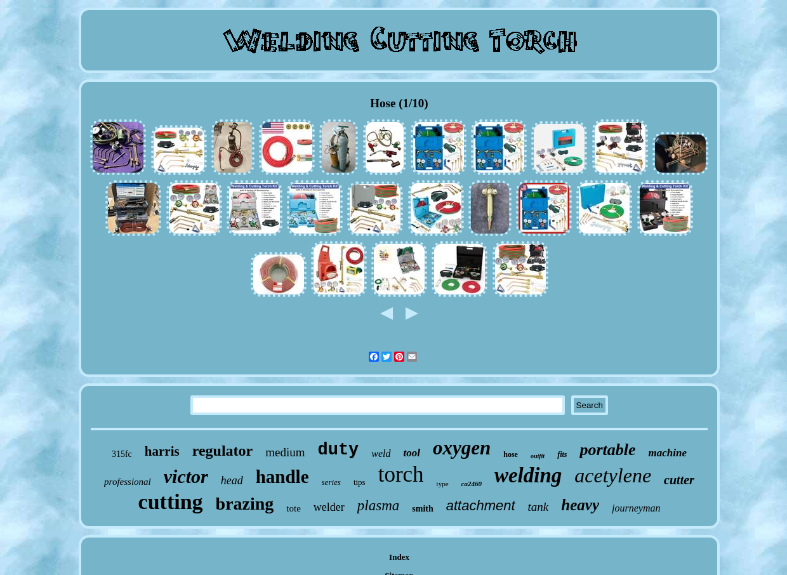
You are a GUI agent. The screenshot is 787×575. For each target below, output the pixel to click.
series (331, 482)
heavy (580, 504)
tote (293, 508)
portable (607, 449)
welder (329, 507)
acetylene (612, 475)
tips (360, 482)
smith (422, 508)
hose (510, 454)
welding (528, 475)
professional (127, 482)
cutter (679, 480)
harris (162, 451)
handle (282, 476)
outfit (538, 456)
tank (538, 506)
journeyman (636, 508)
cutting (170, 501)
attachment (480, 505)
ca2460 (471, 483)
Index (399, 557)
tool (412, 453)
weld (380, 453)
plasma (378, 505)
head (232, 480)
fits (562, 454)
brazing (245, 503)
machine (668, 453)
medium (285, 452)
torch (401, 474)
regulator (222, 450)
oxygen (462, 448)
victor (186, 476)
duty (338, 449)
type (443, 483)
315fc (122, 454)
